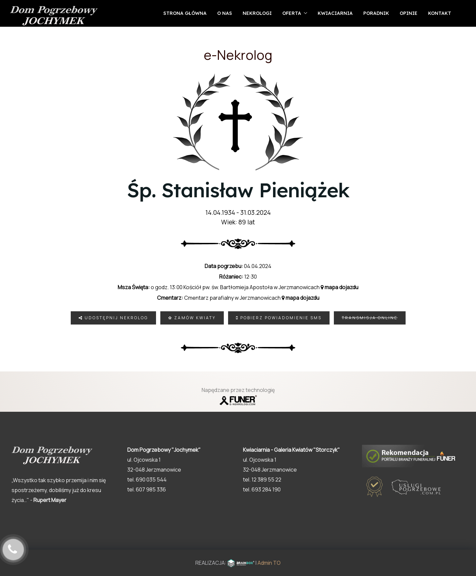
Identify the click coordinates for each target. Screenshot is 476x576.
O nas (224, 13)
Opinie (408, 13)
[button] (456, 542)
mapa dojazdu (339, 287)
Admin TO (269, 562)
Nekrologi (257, 13)
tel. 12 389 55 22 (262, 479)
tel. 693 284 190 (262, 489)
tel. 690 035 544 (147, 479)
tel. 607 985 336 (146, 489)
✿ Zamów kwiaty (192, 318)
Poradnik (376, 13)
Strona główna (185, 13)
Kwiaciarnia (335, 13)
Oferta (291, 13)
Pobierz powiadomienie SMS (279, 318)
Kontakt (439, 13)
